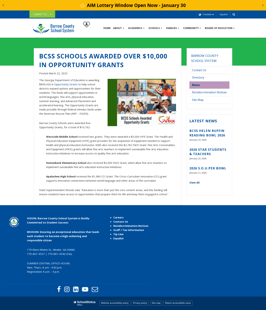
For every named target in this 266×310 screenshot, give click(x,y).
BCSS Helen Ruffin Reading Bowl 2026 (207, 133)
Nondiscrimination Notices (209, 92)
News (196, 85)
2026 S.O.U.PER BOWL (207, 168)
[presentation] (3, 5)
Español (118, 238)
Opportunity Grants (66, 84)
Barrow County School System (204, 58)
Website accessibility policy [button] (115, 303)
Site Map (198, 100)
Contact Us (199, 70)
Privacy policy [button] (140, 303)
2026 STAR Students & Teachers (207, 151)
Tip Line (118, 234)
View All (194, 182)
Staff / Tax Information (128, 230)
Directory (198, 77)
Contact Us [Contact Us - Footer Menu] (120, 221)
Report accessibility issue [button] (178, 303)
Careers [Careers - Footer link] (118, 217)
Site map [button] (156, 303)
